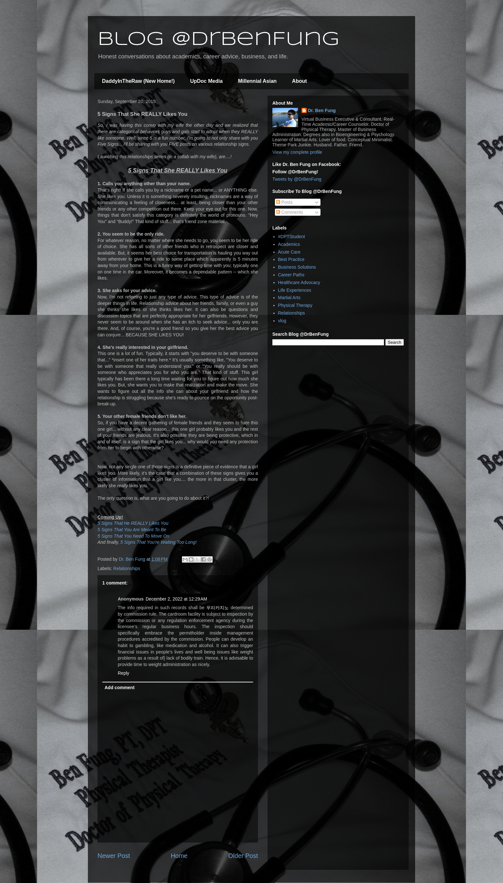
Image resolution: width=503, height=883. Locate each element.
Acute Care (289, 252)
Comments (289, 212)
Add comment (119, 687)
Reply (123, 673)
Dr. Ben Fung (322, 110)
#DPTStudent (291, 236)
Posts (284, 202)
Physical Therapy (295, 305)
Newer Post (114, 855)
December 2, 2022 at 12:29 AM (176, 599)
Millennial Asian (257, 81)
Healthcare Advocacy (299, 282)
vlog (282, 320)
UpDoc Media (206, 81)
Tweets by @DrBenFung (296, 179)
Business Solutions (297, 267)
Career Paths (291, 274)
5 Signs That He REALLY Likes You (133, 523)
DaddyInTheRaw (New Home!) (138, 81)
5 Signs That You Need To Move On (133, 536)
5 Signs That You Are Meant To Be (132, 529)
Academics (289, 244)
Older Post (243, 855)
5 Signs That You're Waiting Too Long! (158, 542)
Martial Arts (289, 297)
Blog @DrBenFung (218, 39)
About (299, 81)
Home (179, 855)
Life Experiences (294, 290)
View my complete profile (297, 152)
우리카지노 (217, 607)
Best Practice (291, 259)
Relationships (126, 568)
